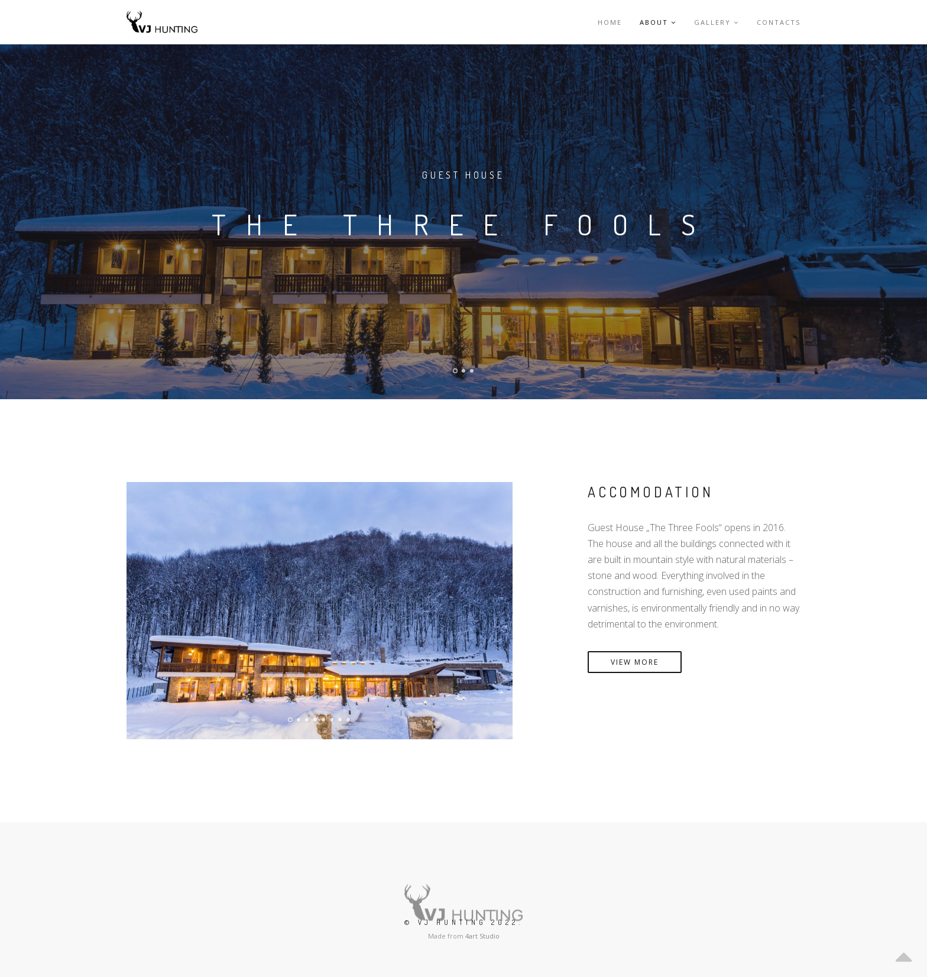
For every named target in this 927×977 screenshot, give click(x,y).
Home (610, 22)
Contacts (778, 22)
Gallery (716, 22)
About (658, 22)
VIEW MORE (635, 662)
